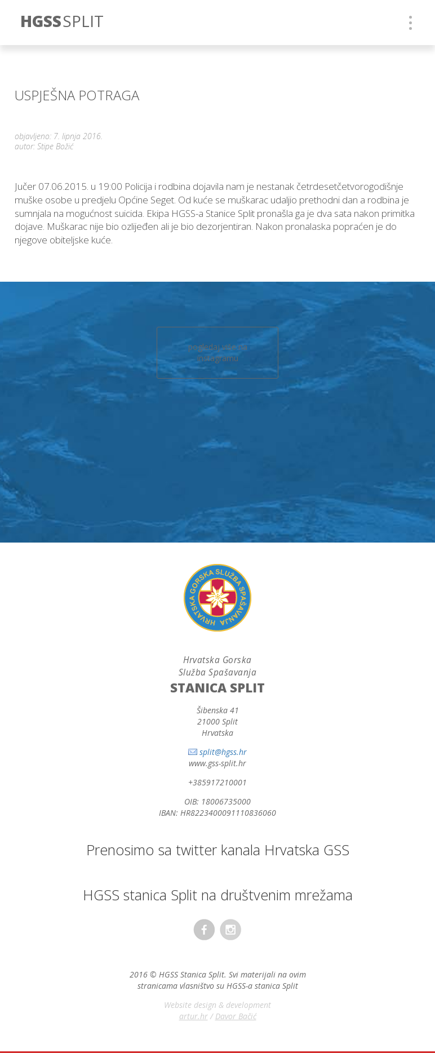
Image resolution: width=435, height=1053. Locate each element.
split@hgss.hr (223, 752)
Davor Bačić (235, 1016)
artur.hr (193, 1016)
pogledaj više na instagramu (217, 352)
